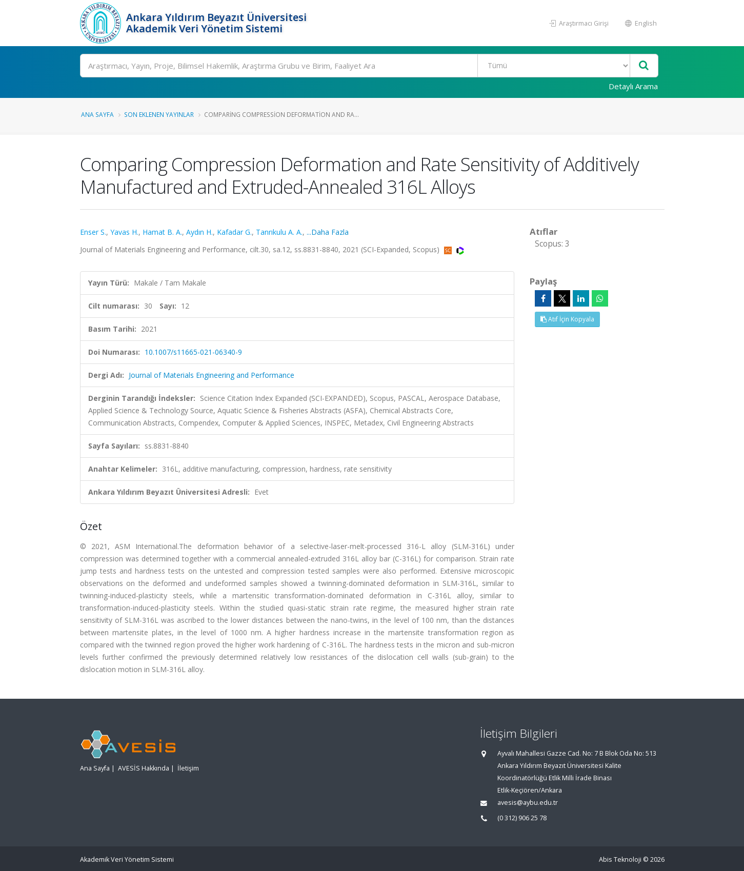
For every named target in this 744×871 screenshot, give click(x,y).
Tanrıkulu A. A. (279, 232)
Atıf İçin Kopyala (567, 319)
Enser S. (93, 232)
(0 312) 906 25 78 (522, 818)
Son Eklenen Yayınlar (159, 114)
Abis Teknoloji (620, 859)
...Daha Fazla (328, 232)
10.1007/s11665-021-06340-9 (193, 352)
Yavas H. (124, 232)
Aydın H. (199, 232)
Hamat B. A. (162, 232)
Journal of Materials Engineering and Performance (211, 375)
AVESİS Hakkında (143, 768)
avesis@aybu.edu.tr (527, 802)
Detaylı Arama (633, 86)
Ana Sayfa (97, 114)
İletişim (188, 768)
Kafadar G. (234, 232)
